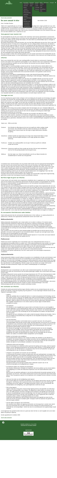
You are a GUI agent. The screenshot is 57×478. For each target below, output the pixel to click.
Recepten (32, 2)
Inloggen (52, 2)
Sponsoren (46, 2)
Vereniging (25, 2)
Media (41, 2)
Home (21, 2)
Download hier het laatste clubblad (28, 425)
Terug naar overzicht (6, 17)
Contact (37, 2)
